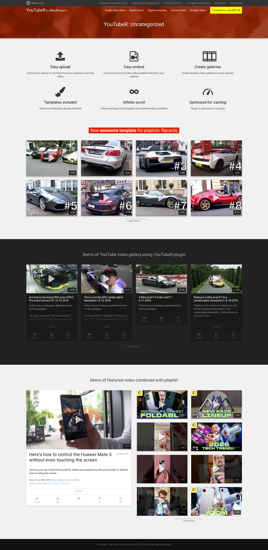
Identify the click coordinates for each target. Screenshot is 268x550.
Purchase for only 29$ (226, 10)
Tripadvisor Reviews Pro (146, 3)
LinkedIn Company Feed (113, 3)
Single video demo (115, 10)
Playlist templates (157, 10)
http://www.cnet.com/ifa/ (65, 480)
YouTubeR (236, 3)
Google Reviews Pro (198, 3)
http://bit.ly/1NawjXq (59, 483)
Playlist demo (136, 10)
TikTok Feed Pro (173, 3)
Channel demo (178, 10)
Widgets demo (198, 10)
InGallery (220, 3)
